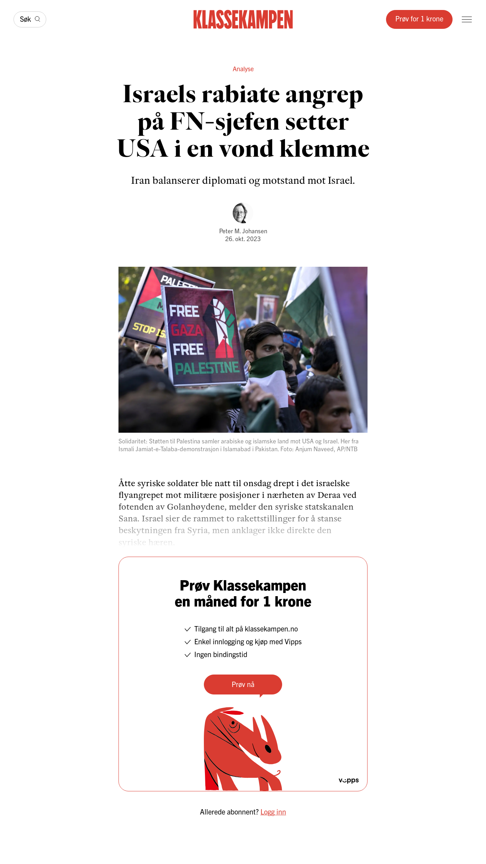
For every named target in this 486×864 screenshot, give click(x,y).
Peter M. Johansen (243, 230)
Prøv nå (243, 684)
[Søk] (30, 19)
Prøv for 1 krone (419, 18)
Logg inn (273, 811)
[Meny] (467, 19)
